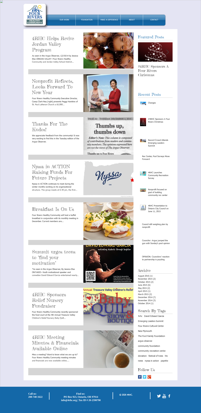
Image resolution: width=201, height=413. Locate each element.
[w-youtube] (164, 396)
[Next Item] (167, 52)
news (140, 361)
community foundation (149, 346)
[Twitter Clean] (159, 396)
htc (166, 356)
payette (164, 361)
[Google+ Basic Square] (149, 377)
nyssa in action (152, 361)
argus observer (145, 341)
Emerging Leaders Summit (150, 321)
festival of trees (156, 356)
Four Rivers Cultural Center (151, 326)
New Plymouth (145, 331)
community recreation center (152, 351)
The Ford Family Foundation (151, 336)
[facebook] (169, 396)
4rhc (140, 316)
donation (142, 356)
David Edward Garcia (154, 316)
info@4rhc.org (69, 400)
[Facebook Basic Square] (140, 377)
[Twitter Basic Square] (144, 377)
